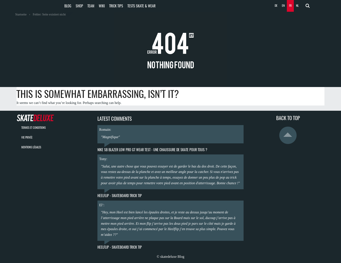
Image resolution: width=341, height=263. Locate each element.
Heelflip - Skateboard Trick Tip (119, 195)
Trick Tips (116, 6)
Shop (79, 6)
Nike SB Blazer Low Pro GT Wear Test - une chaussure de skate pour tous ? (152, 149)
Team (90, 6)
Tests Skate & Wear (141, 6)
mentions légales (31, 147)
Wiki (102, 6)
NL (297, 5)
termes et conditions (33, 127)
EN (283, 5)
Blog (67, 6)
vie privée (26, 137)
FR (290, 5)
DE (276, 5)
